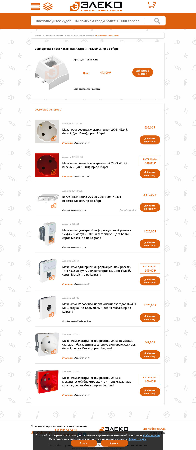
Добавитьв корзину (150, 140)
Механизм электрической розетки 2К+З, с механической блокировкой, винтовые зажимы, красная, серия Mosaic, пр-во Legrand (96, 381)
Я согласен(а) (98, 445)
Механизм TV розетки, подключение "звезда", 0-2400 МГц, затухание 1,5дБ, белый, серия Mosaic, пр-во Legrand (99, 308)
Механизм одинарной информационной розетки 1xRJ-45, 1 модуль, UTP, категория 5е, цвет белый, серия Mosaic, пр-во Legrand (96, 234)
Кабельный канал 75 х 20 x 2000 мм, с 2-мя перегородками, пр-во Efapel (91, 199)
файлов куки (138, 439)
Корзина (114, 443)
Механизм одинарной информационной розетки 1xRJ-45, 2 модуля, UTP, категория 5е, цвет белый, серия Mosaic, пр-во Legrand (96, 270)
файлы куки (151, 435)
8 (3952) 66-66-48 (66, 430)
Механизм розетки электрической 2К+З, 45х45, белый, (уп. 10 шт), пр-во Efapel (95, 131)
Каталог (38, 35)
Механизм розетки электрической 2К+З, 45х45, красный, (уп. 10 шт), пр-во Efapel (95, 165)
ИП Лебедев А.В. (154, 429)
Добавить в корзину (142, 72)
